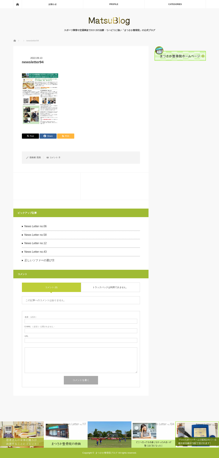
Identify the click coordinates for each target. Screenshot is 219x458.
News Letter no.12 (35, 243)
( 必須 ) (30, 317)
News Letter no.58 (35, 234)
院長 (39, 157)
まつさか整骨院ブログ (106, 453)
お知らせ (52, 4)
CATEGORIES (175, 4)
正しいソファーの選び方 (39, 260)
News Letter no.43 (35, 251)
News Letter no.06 (35, 226)
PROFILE (113, 4)
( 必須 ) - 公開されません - (40, 327)
